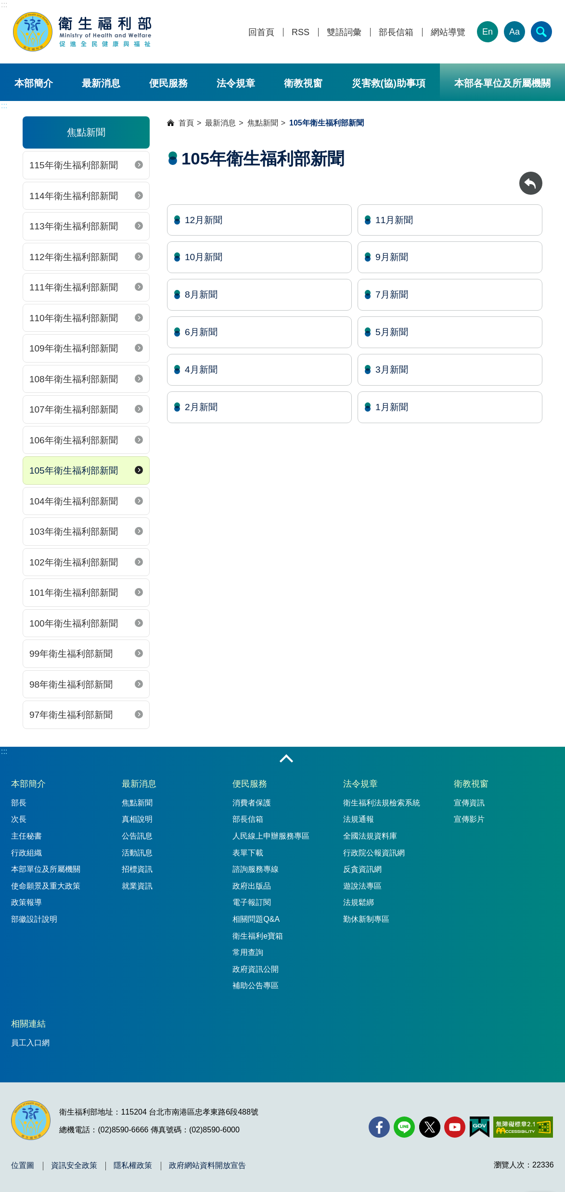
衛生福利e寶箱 (257, 936)
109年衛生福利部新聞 (73, 348)
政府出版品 (251, 886)
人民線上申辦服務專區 (270, 836)
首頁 (186, 123)
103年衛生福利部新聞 (73, 532)
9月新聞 (391, 257)
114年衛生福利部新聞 (73, 196)
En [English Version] (487, 32)
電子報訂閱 (251, 902)
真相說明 (137, 819)
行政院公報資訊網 (374, 853)
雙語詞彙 (344, 32)
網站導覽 (448, 32)
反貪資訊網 (362, 869)
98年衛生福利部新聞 (71, 684)
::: (4, 4)
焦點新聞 (262, 123)
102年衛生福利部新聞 (73, 562)
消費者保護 (251, 803)
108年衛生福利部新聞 (73, 379)
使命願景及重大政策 (45, 886)
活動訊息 (137, 853)
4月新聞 (201, 369)
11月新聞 (394, 220)
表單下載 (247, 853)
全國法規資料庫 (370, 836)
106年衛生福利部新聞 (73, 440)
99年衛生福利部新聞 (71, 654)
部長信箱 (396, 32)
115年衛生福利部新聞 (73, 165)
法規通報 (358, 819)
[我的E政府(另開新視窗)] (479, 1127)
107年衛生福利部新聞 (73, 409)
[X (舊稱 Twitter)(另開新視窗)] (429, 1127)
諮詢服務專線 (255, 869)
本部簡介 (33, 83)
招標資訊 (137, 869)
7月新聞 (391, 294)
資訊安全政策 (74, 1165)
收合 (286, 759)
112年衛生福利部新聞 (73, 257)
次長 (18, 819)
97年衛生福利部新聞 (71, 715)
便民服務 (168, 83)
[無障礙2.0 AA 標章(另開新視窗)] (522, 1127)
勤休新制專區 (366, 919)
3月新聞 (391, 369)
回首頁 (261, 32)
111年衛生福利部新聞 (73, 287)
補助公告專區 (255, 985)
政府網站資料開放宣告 (207, 1165)
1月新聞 (391, 407)
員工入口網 (30, 1043)
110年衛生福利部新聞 (73, 318)
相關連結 (28, 1024)
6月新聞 (201, 332)
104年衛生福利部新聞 (73, 501)
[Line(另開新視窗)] (404, 1127)
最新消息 (101, 83)
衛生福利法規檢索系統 (381, 803)
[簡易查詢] (541, 31)
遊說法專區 (362, 886)
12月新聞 (203, 220)
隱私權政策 (133, 1165)
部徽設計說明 (34, 919)
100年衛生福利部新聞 (73, 623)
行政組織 (26, 853)
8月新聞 (201, 294)
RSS (300, 32)
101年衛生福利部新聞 (73, 593)
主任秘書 (26, 836)
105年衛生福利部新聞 (73, 470)
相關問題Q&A (256, 919)
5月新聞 (391, 332)
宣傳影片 (469, 819)
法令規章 (236, 83)
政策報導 (26, 902)
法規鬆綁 (358, 902)
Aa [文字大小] (514, 32)
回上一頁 (530, 176)
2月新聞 (201, 407)
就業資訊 (137, 886)
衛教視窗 (303, 83)
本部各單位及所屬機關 (502, 83)
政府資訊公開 (255, 969)
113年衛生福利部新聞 (73, 226)
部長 (18, 803)
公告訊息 (137, 836)
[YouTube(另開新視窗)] (454, 1127)
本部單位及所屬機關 (45, 869)
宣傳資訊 (469, 803)
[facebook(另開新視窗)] (379, 1127)
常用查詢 (247, 952)
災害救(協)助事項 (388, 83)
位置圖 (22, 1165)
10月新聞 (203, 257)
